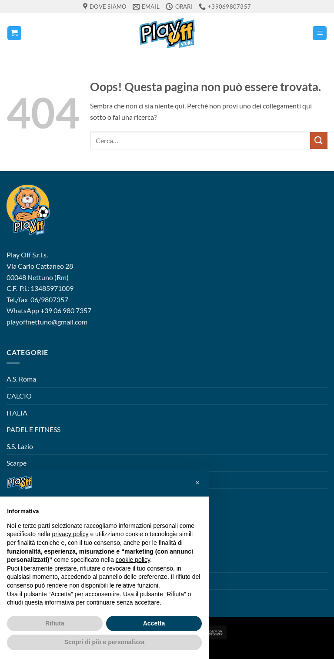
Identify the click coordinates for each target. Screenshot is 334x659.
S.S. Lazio (20, 446)
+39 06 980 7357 (65, 310)
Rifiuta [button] (54, 623)
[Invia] (318, 140)
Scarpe (17, 463)
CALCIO (19, 396)
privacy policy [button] (70, 534)
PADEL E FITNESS (33, 429)
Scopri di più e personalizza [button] (104, 642)
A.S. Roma (21, 379)
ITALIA (17, 413)
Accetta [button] (154, 623)
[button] (14, 33)
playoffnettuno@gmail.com (47, 322)
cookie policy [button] (133, 559)
